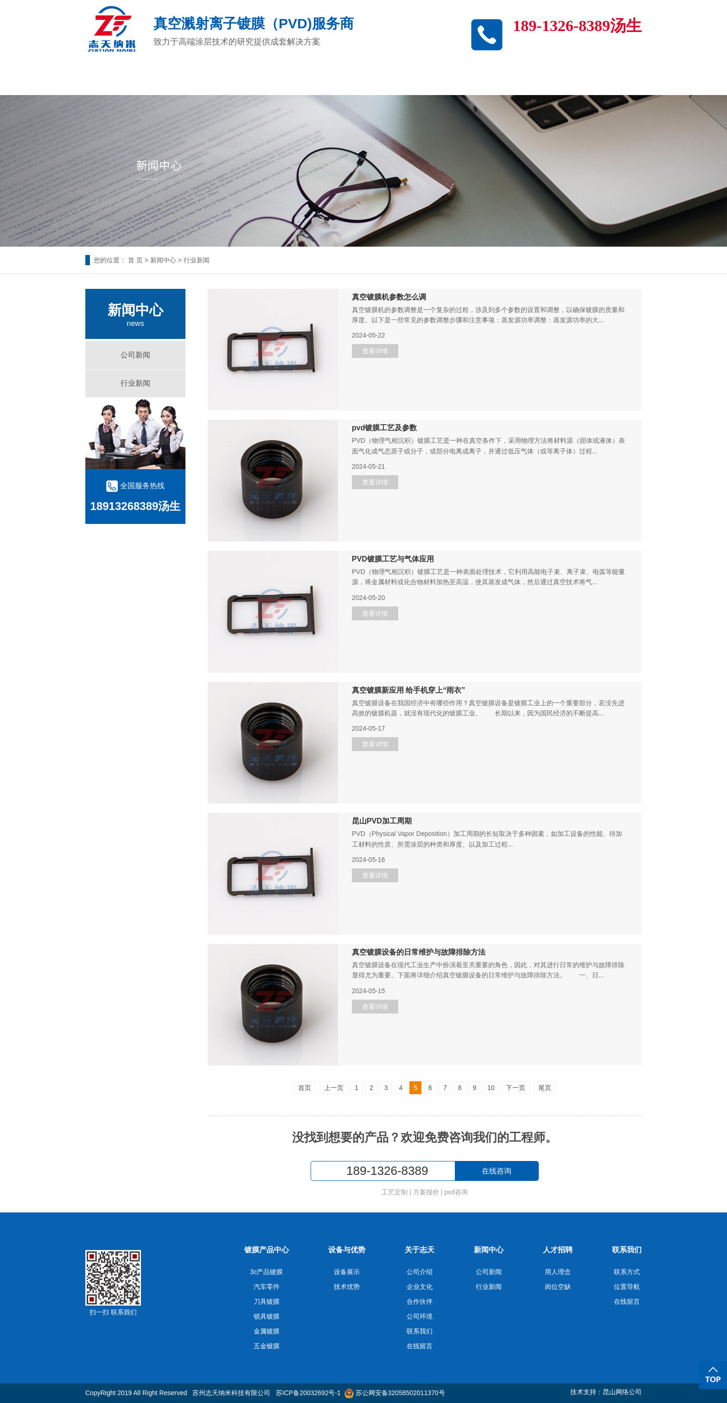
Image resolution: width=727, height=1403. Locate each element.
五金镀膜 (267, 1346)
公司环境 (420, 1316)
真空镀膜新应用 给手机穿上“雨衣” (408, 690)
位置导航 (627, 1286)
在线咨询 (496, 1171)
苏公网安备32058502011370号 (394, 1393)
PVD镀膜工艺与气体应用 (393, 559)
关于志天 (392, 78)
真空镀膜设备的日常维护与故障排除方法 (418, 952)
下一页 (515, 1087)
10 (491, 1087)
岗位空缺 (558, 1286)
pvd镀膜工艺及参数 (384, 428)
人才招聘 (540, 78)
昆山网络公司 (622, 1392)
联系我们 (615, 78)
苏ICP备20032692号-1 (308, 1393)
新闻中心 (466, 78)
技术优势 (347, 1286)
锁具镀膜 (267, 1316)
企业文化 (420, 1286)
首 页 (135, 260)
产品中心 (244, 78)
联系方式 (627, 1271)
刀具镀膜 (267, 1301)
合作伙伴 (420, 1301)
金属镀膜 (267, 1331)
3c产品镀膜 (170, 78)
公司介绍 (420, 1271)
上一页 (334, 1087)
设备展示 (347, 1271)
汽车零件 (267, 1286)
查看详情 (375, 351)
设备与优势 (318, 78)
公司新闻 (135, 355)
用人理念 (558, 1271)
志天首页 (95, 78)
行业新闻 (197, 260)
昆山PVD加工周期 (382, 821)
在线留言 (420, 1346)
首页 (304, 1087)
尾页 (544, 1087)
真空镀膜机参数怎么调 (389, 297)
